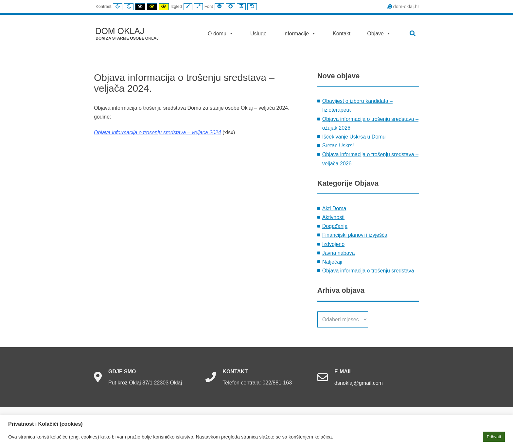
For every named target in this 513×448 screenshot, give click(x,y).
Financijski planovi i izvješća (354, 235)
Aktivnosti (333, 217)
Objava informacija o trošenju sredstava (368, 270)
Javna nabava (338, 253)
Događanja (334, 226)
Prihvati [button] (494, 436)
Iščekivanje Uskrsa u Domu (354, 137)
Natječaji (332, 262)
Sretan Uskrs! (338, 145)
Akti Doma (334, 208)
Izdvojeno (333, 244)
